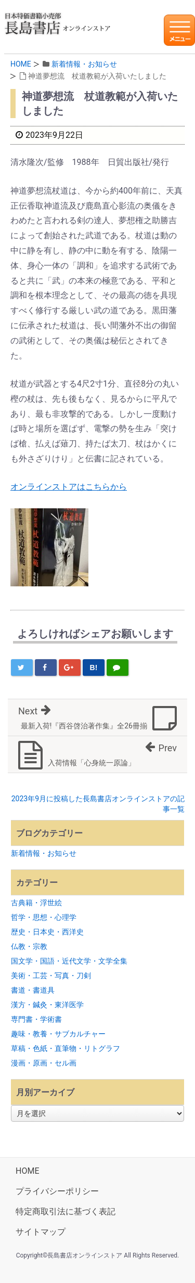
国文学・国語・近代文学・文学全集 (69, 961)
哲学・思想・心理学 (43, 917)
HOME (20, 64)
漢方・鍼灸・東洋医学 (47, 1004)
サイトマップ (41, 1232)
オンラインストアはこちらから (68, 487)
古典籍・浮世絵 (36, 903)
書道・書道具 (33, 990)
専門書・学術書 (36, 1019)
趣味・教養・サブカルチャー (58, 1034)
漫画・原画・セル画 (43, 1063)
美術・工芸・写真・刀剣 (51, 975)
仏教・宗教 (29, 946)
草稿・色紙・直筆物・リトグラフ (65, 1048)
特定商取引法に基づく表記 (65, 1211)
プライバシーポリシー (57, 1191)
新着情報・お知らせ (84, 64)
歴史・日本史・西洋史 (47, 932)
